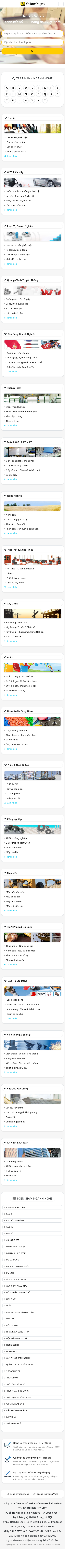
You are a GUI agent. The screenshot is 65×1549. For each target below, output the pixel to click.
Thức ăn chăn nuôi (15, 524)
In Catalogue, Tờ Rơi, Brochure (21, 681)
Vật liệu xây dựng (17, 1088)
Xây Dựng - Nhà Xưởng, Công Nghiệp (25, 631)
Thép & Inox (14, 388)
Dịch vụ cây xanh (15, 582)
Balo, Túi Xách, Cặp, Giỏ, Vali (21, 366)
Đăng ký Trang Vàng (19, 1494)
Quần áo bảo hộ (15, 1013)
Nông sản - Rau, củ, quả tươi (20, 950)
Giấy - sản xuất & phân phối (20, 460)
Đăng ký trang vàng (32, 1443)
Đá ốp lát (10, 1117)
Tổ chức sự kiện (14, 308)
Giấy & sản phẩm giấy (19, 441)
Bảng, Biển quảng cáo (17, 303)
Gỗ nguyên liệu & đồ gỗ (18, 1292)
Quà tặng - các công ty (18, 352)
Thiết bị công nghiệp (16, 838)
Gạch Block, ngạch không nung (22, 1112)
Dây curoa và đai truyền (18, 842)
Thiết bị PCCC (12, 1175)
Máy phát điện (14, 798)
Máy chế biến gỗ (14, 906)
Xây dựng (12, 603)
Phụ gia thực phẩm (15, 960)
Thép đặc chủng (14, 416)
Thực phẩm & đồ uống (19, 927)
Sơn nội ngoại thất (15, 1121)
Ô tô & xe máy (15, 172)
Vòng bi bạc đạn (14, 847)
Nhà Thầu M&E (13, 636)
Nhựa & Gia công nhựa (20, 711)
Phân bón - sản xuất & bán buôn (22, 528)
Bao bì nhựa (12, 739)
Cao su (11, 118)
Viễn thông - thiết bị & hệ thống (22, 1053)
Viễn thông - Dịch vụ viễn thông (22, 1063)
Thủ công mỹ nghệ (15, 1384)
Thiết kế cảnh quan (16, 577)
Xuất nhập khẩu (14, 1423)
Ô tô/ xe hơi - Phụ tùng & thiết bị (22, 191)
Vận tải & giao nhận (16, 1279)
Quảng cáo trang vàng (32, 1457)
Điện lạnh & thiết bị (16, 1253)
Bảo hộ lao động (17, 980)
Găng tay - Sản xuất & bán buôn (23, 1004)
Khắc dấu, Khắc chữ (16, 259)
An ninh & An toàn (17, 1142)
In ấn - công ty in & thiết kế (19, 676)
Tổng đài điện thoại (15, 1058)
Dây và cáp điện (15, 788)
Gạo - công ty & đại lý (16, 519)
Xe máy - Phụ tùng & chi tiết (20, 195)
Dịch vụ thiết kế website (31, 1472)
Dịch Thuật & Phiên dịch (18, 254)
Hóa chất (10, 1299)
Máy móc (12, 873)
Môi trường (12, 1325)
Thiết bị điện (13, 784)
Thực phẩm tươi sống (17, 955)
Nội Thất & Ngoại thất (20, 549)
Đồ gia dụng (12, 1259)
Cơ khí (9, 1233)
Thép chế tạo (12, 420)
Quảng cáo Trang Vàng (47, 1494)
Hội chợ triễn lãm (14, 313)
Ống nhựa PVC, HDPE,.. (17, 744)
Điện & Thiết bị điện (19, 765)
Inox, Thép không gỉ (16, 406)
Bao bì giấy (11, 474)
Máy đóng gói (13, 896)
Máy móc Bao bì (14, 901)
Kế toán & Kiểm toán (16, 249)
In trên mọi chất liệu (16, 690)
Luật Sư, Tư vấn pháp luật (19, 245)
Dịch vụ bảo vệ (13, 1170)
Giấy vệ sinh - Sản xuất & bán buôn (23, 470)
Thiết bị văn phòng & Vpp (18, 1397)
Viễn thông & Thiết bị (19, 1034)
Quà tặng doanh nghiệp (21, 334)
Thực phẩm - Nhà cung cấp (19, 945)
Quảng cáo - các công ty (18, 299)
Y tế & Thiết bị (13, 1371)
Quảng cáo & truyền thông (22, 280)
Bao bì (9, 1213)
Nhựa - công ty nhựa (16, 730)
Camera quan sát (14, 1161)
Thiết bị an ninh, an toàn (18, 1166)
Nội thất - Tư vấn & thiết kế (20, 568)
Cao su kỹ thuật (14, 146)
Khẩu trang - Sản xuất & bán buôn (24, 1009)
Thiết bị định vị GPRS (16, 1067)
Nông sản (11, 514)
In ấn (10, 657)
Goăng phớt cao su (16, 151)
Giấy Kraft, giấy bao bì (17, 465)
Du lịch (10, 1273)
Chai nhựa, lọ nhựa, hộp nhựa (21, 735)
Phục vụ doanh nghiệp (20, 226)
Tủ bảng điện (13, 793)
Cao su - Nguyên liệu (17, 137)
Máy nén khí (12, 852)
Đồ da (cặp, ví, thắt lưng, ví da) (22, 357)
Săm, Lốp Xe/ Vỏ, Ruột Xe (18, 200)
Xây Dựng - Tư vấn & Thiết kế (20, 627)
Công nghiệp (14, 819)
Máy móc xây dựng (15, 892)
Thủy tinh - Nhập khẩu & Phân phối (24, 362)
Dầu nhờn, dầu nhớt (16, 205)
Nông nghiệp (14, 495)
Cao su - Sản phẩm (16, 142)
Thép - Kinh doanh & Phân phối (22, 411)
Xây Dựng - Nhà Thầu (16, 622)
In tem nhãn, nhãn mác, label (21, 685)
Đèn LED (11, 573)
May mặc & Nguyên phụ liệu (20, 1312)
